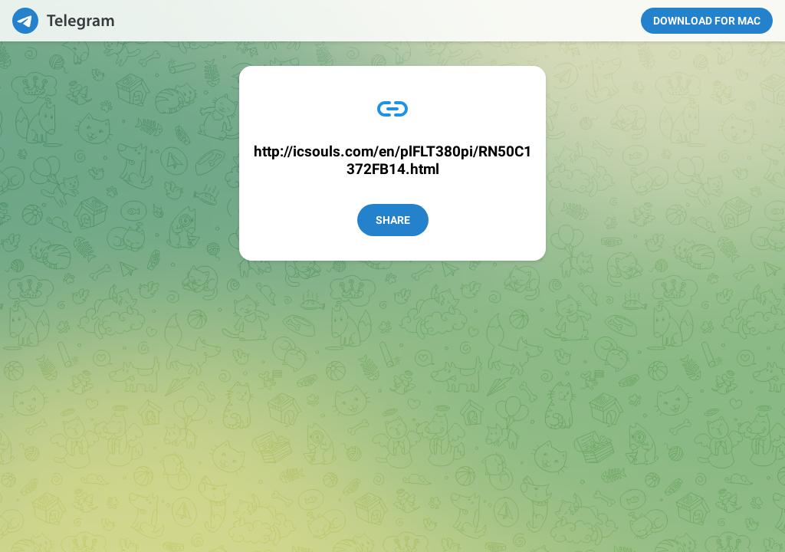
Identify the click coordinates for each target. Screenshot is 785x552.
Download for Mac (706, 21)
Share (393, 220)
